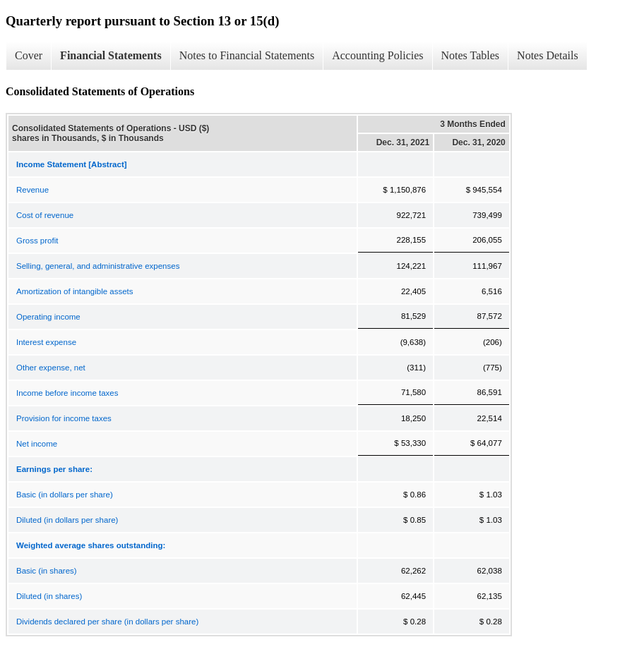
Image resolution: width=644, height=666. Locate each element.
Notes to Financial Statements (247, 55)
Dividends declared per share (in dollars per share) (107, 621)
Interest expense (46, 342)
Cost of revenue (44, 215)
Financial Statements (111, 55)
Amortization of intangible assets (74, 291)
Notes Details (547, 55)
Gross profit (37, 240)
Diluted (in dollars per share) (67, 520)
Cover (28, 55)
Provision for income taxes (64, 418)
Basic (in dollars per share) (64, 494)
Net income (36, 444)
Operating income (48, 317)
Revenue (32, 190)
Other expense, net (50, 367)
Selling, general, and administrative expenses (97, 266)
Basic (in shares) (46, 571)
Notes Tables (470, 55)
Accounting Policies (377, 55)
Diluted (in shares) (49, 596)
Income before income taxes (67, 393)
